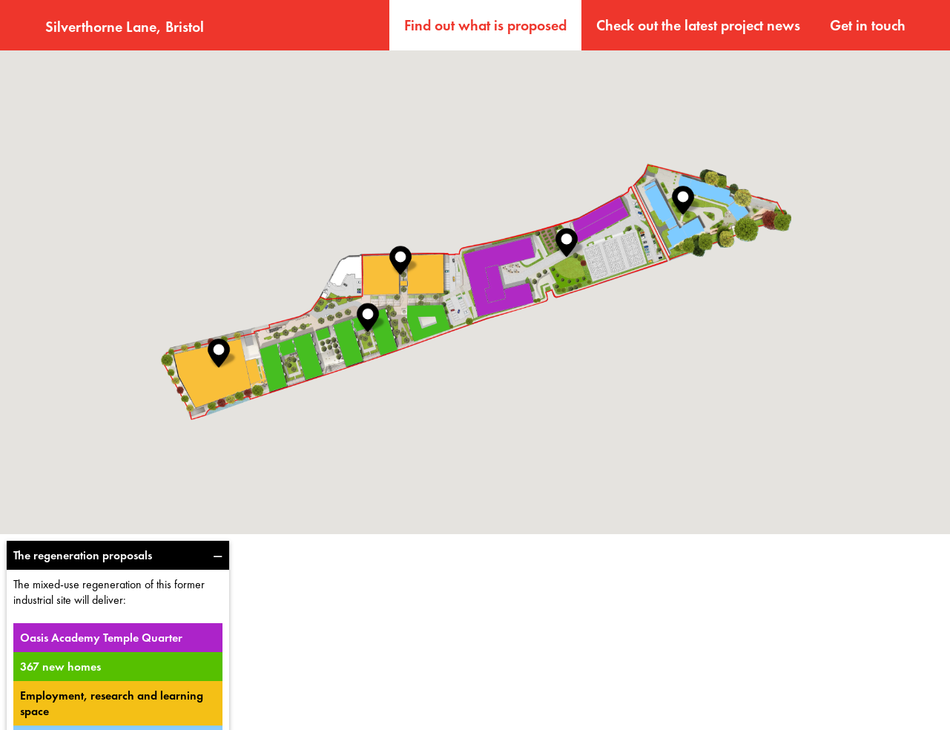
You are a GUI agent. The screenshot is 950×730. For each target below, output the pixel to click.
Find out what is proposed (485, 25)
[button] (218, 353)
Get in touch (868, 25)
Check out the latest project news (698, 25)
